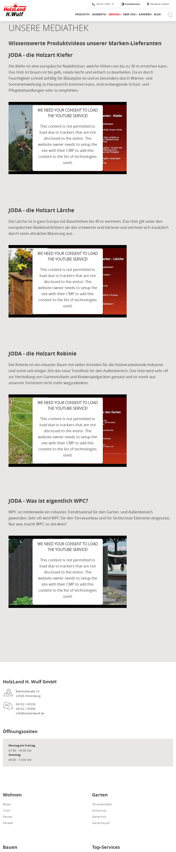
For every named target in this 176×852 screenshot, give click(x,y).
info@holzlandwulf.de (30, 713)
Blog (157, 14)
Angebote (98, 14)
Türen (6, 810)
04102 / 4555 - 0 (102, 3)
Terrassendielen (102, 804)
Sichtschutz (99, 810)
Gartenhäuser (101, 823)
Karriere (145, 14)
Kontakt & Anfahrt (158, 3)
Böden (7, 804)
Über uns (129, 14)
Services (114, 14)
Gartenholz (99, 817)
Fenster (7, 817)
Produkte (82, 14)
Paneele (8, 823)
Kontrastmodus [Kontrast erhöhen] (132, 4)
